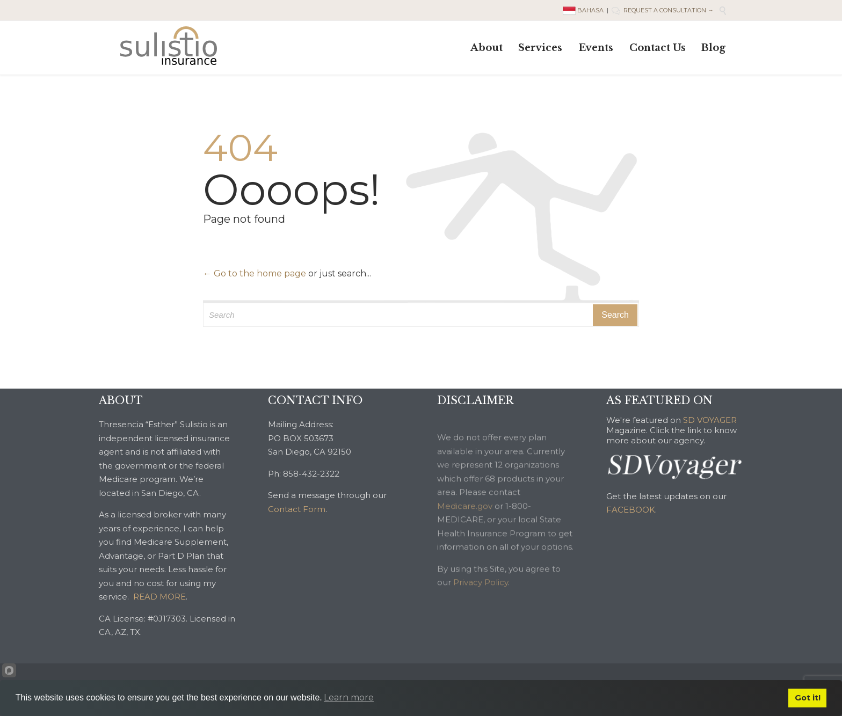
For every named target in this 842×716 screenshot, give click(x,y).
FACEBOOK (630, 510)
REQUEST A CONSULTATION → (663, 10)
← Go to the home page (254, 273)
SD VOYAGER (710, 420)
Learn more (349, 697)
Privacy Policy (480, 598)
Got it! (808, 698)
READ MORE (159, 596)
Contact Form (296, 509)
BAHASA (584, 10)
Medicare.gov (464, 522)
